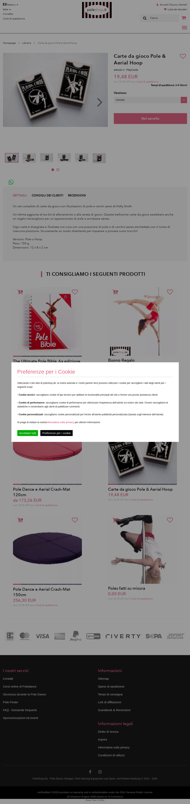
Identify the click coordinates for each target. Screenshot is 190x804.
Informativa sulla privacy (60, 422)
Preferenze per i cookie (56, 433)
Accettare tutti (27, 433)
